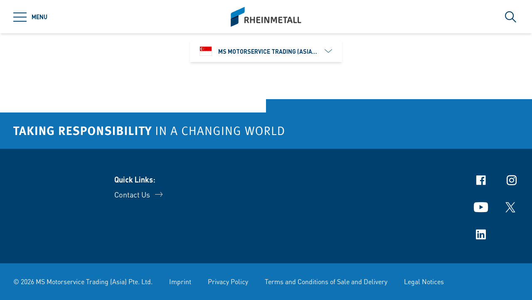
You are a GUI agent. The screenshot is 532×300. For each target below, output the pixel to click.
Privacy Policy (228, 281)
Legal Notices (424, 281)
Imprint (180, 281)
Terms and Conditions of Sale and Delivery (326, 281)
